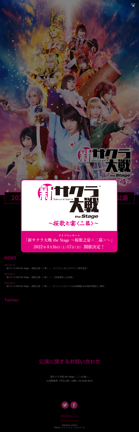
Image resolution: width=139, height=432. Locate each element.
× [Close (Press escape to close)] (133, 5)
